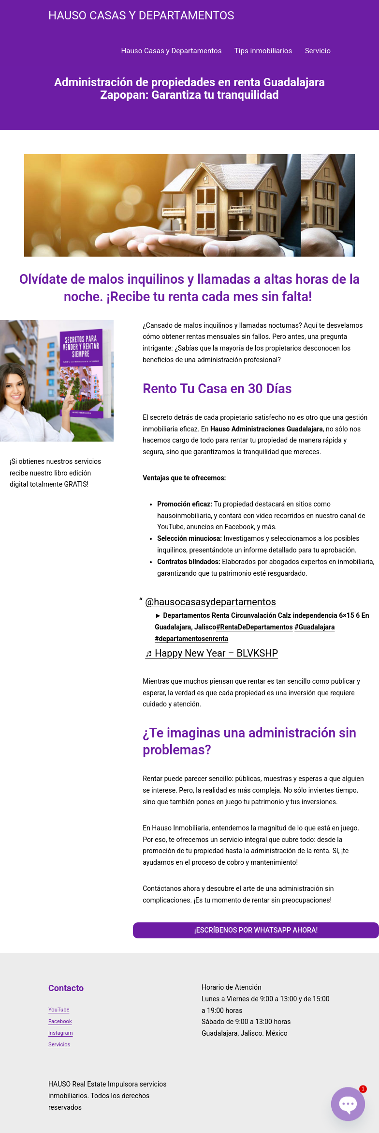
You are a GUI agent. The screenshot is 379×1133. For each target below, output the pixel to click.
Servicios (59, 1044)
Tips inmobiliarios (263, 50)
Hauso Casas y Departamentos (171, 50)
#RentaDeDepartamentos (254, 627)
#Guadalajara (314, 627)
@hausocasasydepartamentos (210, 602)
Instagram (60, 1033)
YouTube (58, 1010)
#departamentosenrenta (191, 639)
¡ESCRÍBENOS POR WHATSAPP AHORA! (256, 930)
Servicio (318, 50)
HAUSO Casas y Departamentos (141, 15)
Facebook (60, 1021)
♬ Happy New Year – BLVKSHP (211, 653)
